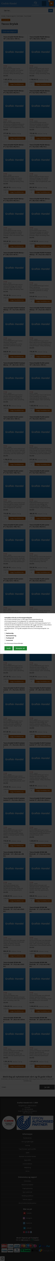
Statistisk (9, 640)
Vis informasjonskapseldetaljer (13, 643)
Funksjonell (10, 638)
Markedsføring (11, 636)
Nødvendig (9, 633)
